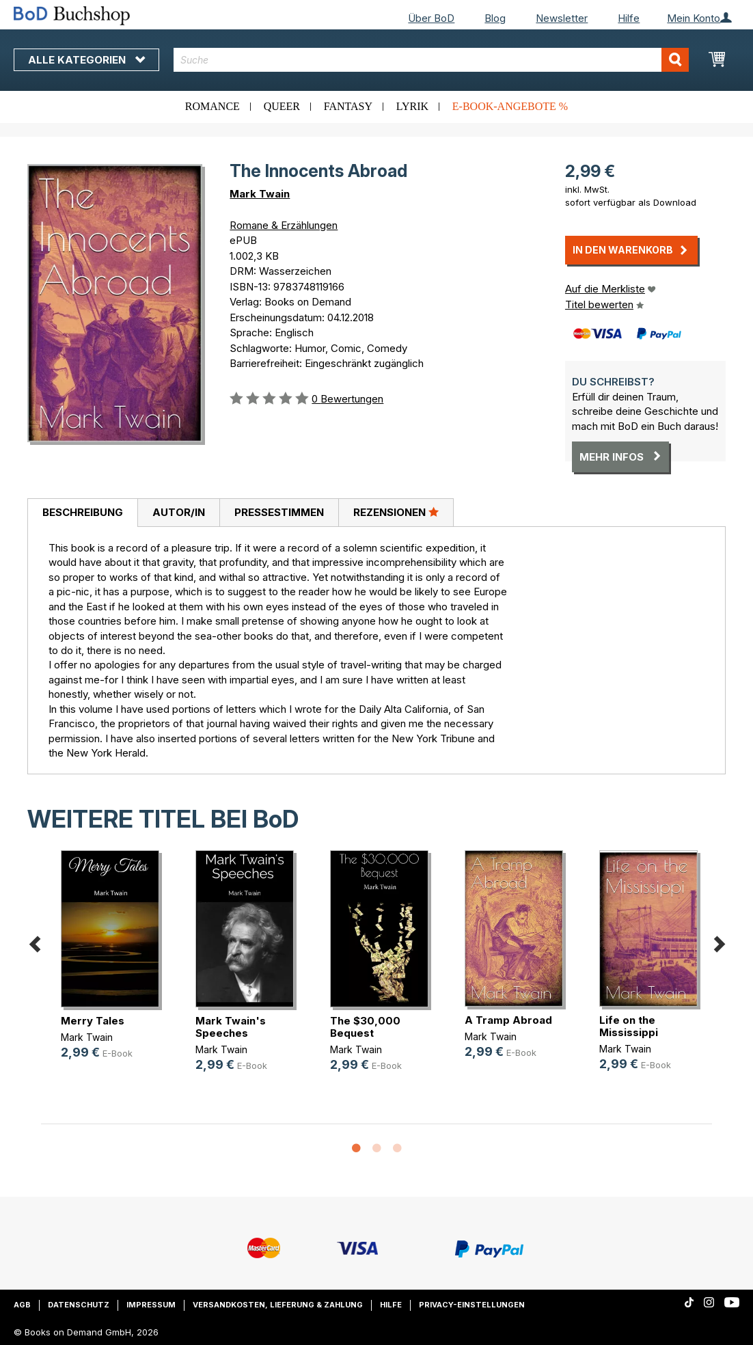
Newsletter (562, 18)
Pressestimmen (279, 512)
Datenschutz (78, 1304)
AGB (22, 1304)
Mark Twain (260, 193)
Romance (212, 106)
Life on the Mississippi (628, 1026)
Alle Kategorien (86, 59)
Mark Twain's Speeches (230, 1027)
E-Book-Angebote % (510, 106)
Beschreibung (82, 512)
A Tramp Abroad (508, 1020)
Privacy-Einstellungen (472, 1304)
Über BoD (431, 18)
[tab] (82, 513)
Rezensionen (396, 511)
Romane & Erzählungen (284, 225)
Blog (495, 18)
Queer (282, 106)
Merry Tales (92, 1020)
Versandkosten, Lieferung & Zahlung (278, 1304)
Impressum (151, 1304)
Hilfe (629, 18)
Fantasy (348, 106)
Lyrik (412, 106)
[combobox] (431, 60)
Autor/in (178, 512)
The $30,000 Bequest (365, 1027)
